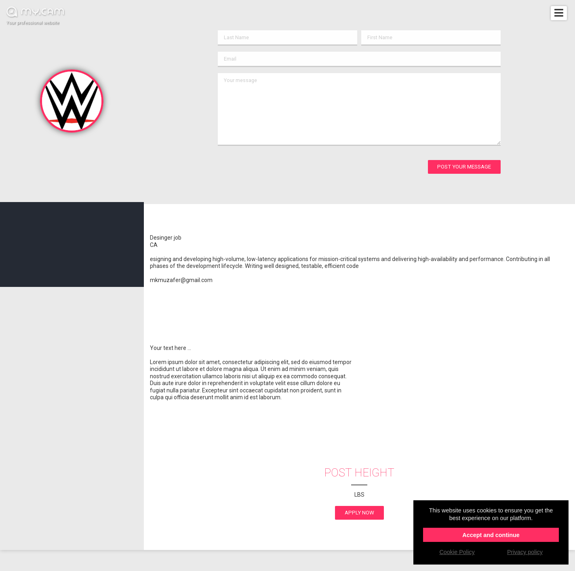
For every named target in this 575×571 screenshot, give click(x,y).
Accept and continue (491, 535)
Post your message (464, 167)
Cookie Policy (456, 552)
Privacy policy (525, 552)
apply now (359, 513)
